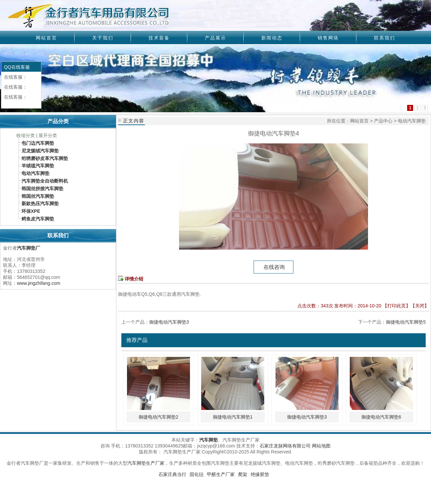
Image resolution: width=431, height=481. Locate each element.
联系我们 (384, 37)
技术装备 (159, 37)
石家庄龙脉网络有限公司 (285, 445)
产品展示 (215, 37)
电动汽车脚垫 (412, 120)
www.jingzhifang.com (38, 283)
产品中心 (383, 120)
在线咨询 (273, 267)
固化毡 (197, 474)
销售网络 (328, 37)
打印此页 (396, 305)
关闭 (419, 305)
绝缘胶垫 (260, 474)
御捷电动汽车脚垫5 (406, 322)
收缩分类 (25, 135)
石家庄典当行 (172, 474)
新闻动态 (271, 37)
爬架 (242, 474)
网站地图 (321, 445)
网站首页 (46, 37)
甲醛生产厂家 (221, 474)
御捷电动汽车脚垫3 (169, 322)
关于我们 (102, 37)
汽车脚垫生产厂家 (145, 463)
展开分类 (47, 135)
